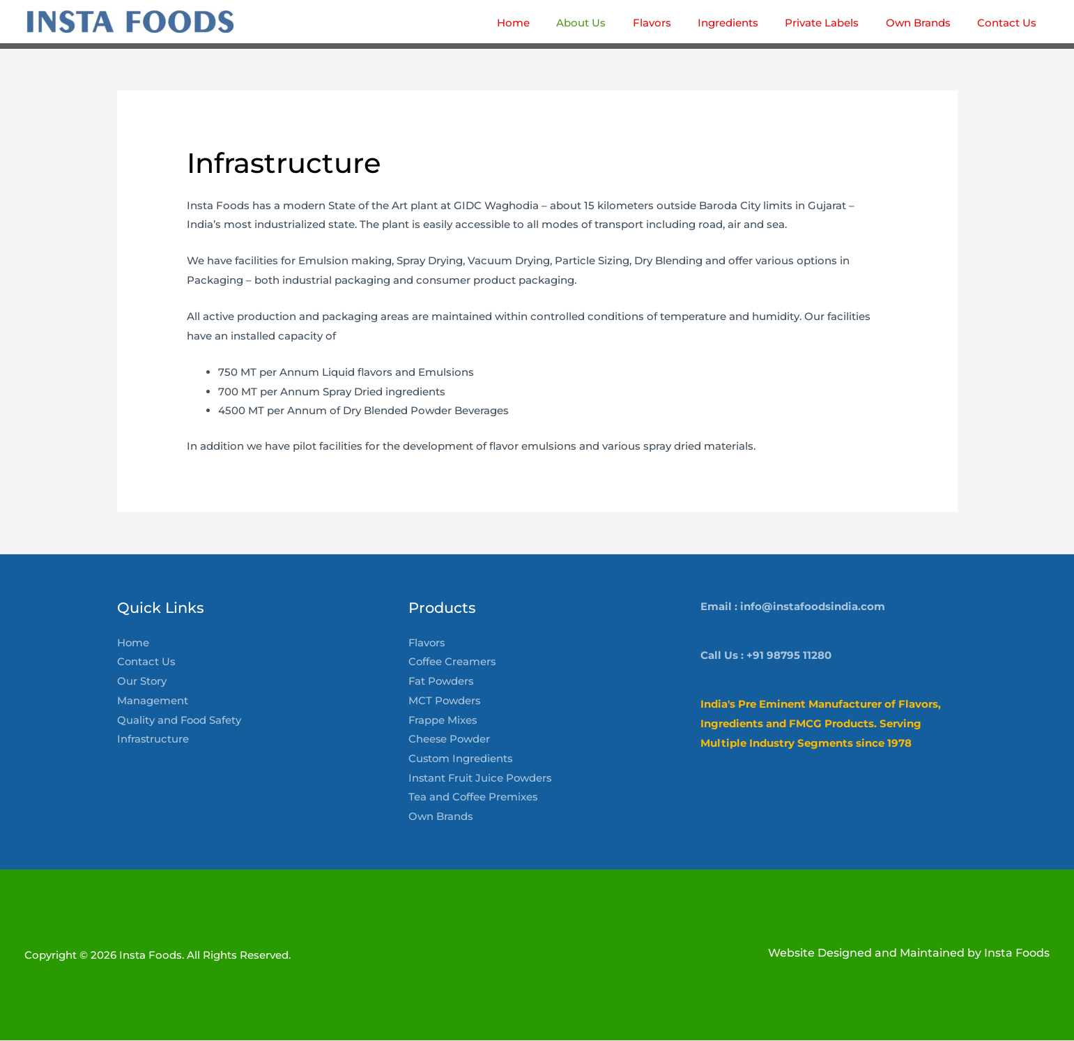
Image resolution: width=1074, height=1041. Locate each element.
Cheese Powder (449, 740)
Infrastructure (153, 740)
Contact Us (146, 662)
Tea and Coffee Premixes (473, 798)
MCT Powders (445, 701)
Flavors (427, 643)
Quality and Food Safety (180, 720)
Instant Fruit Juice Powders (481, 779)
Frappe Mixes (443, 720)
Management (152, 701)
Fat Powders (441, 681)
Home (133, 643)
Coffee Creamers (452, 662)
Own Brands (440, 817)
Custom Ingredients (461, 759)
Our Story (142, 681)
